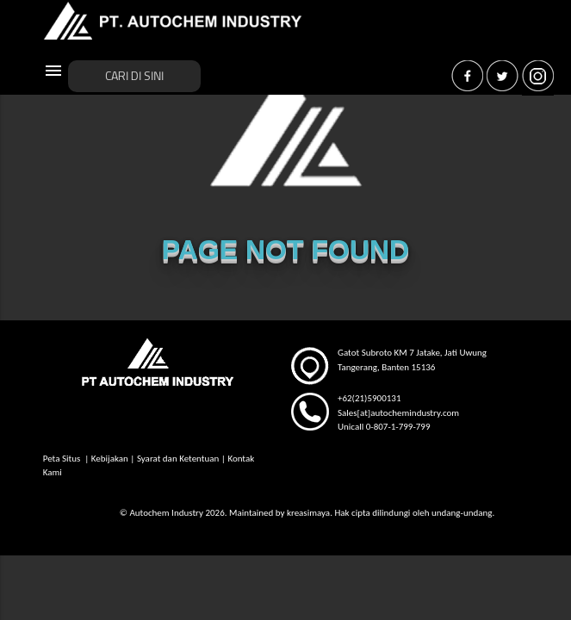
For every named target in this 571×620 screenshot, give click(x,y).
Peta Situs (63, 458)
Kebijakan (109, 458)
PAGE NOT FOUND (285, 249)
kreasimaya (308, 512)
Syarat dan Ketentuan (178, 458)
